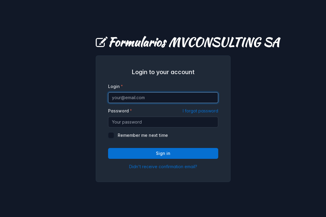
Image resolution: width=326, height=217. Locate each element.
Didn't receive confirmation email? (163, 166)
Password (163, 111)
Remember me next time (143, 135)
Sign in (163, 153)
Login (114, 86)
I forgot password (200, 110)
